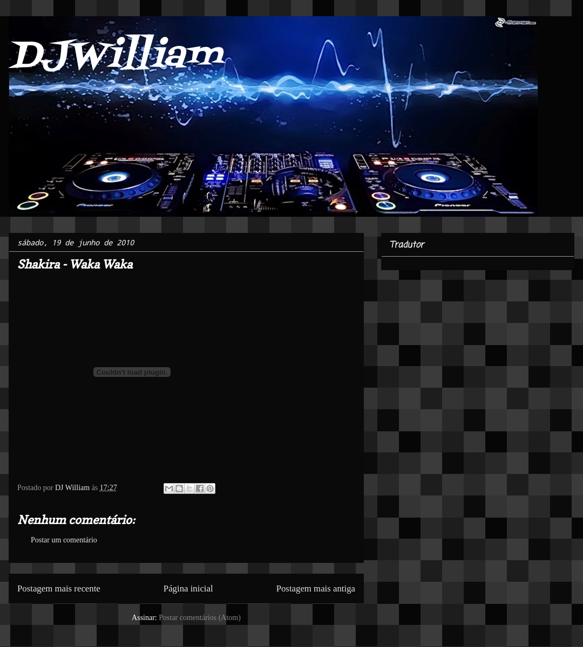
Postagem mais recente (58, 588)
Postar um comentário (64, 540)
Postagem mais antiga (315, 588)
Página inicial (188, 588)
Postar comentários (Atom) (200, 618)
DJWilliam (115, 57)
